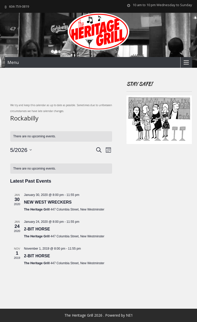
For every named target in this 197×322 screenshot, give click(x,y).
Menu (13, 62)
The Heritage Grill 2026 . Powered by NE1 (98, 315)
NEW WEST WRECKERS (48, 202)
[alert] (61, 168)
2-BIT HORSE (37, 229)
